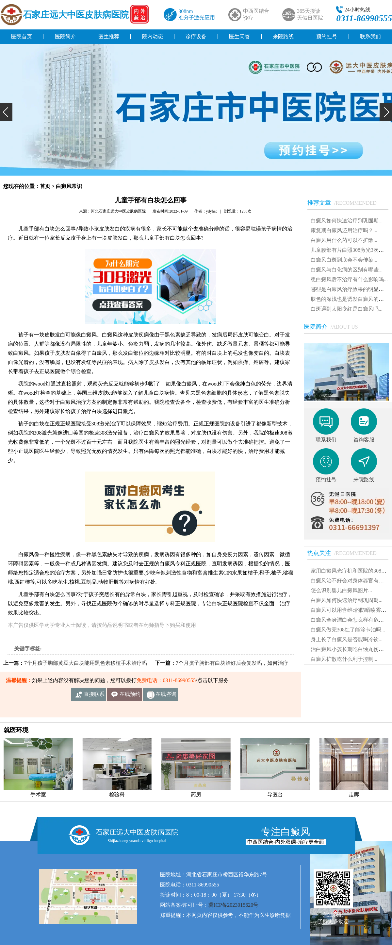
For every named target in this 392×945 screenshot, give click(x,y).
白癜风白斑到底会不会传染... (344, 260)
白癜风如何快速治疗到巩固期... (347, 220)
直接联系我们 (94, 696)
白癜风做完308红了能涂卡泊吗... (348, 629)
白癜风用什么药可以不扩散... (344, 240)
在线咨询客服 (165, 696)
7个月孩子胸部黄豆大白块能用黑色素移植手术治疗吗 (85, 663)
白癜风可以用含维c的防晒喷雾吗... (350, 610)
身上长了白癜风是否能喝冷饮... (347, 639)
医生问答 (239, 36)
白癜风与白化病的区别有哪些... (347, 269)
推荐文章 (345, 202)
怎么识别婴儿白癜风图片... (341, 590)
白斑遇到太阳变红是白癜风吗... (347, 309)
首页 (45, 186)
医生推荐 (108, 36)
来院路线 (283, 36)
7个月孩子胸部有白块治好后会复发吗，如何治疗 (232, 663)
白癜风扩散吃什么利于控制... (344, 659)
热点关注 (345, 553)
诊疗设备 (196, 36)
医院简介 (65, 36)
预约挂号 (326, 36)
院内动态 (152, 36)
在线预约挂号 (130, 696)
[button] (6, 112)
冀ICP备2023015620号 (233, 905)
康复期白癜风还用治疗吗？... (344, 230)
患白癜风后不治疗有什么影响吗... (349, 279)
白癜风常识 (69, 186)
